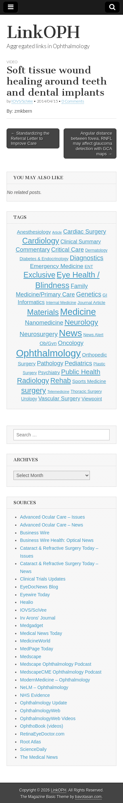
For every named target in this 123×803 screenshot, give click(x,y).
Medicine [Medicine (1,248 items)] (78, 312)
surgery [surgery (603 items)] (33, 390)
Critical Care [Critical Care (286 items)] (67, 249)
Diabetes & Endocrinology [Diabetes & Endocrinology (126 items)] (44, 258)
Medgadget (31, 625)
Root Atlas (30, 741)
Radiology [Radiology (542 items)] (33, 380)
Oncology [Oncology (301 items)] (71, 342)
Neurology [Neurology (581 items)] (81, 322)
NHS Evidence (35, 695)
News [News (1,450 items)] (70, 333)
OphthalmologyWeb (40, 710)
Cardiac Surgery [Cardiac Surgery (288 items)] (84, 231)
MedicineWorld (35, 640)
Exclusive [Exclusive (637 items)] (39, 275)
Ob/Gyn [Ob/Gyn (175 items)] (48, 343)
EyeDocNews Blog (39, 586)
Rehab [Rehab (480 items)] (60, 381)
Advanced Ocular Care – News (51, 524)
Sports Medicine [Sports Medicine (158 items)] (89, 381)
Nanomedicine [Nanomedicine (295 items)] (44, 322)
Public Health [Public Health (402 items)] (80, 371)
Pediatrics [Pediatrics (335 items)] (78, 363)
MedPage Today (36, 648)
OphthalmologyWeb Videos (47, 718)
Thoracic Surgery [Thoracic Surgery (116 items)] (86, 391)
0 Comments (73, 101)
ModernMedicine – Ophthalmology (55, 679)
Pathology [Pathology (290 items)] (50, 363)
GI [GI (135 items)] (105, 295)
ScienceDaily (33, 749)
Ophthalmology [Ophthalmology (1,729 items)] (48, 353)
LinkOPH (43, 32)
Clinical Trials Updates (43, 579)
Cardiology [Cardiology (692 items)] (40, 241)
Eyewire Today (35, 594)
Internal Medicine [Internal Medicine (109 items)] (61, 302)
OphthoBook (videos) (41, 726)
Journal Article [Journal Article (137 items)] (91, 302)
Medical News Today (41, 633)
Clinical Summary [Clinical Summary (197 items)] (80, 241)
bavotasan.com (88, 796)
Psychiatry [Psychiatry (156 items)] (49, 372)
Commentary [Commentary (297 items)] (33, 249)
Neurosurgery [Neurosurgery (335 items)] (39, 334)
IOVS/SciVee (22, 101)
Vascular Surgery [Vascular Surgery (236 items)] (59, 398)
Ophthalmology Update (43, 702)
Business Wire (34, 532)
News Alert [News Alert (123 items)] (93, 334)
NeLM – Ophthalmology (44, 687)
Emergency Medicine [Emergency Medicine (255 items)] (56, 266)
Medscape (30, 656)
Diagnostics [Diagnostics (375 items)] (87, 257)
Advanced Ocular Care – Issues (52, 517)
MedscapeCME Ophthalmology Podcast (60, 672)
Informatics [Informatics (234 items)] (31, 302)
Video (12, 62)
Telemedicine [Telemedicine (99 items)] (58, 391)
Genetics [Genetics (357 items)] (88, 294)
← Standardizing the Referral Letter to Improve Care (30, 138)
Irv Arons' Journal (37, 618)
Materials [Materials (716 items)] (43, 312)
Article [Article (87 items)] (57, 232)
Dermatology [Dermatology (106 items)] (96, 250)
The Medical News (39, 757)
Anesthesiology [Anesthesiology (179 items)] (34, 232)
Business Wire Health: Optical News (56, 540)
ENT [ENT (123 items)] (89, 266)
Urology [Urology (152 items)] (29, 398)
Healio (26, 602)
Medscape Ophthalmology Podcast (55, 664)
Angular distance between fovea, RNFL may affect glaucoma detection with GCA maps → (91, 143)
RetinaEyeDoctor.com (42, 733)
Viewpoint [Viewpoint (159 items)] (92, 398)
